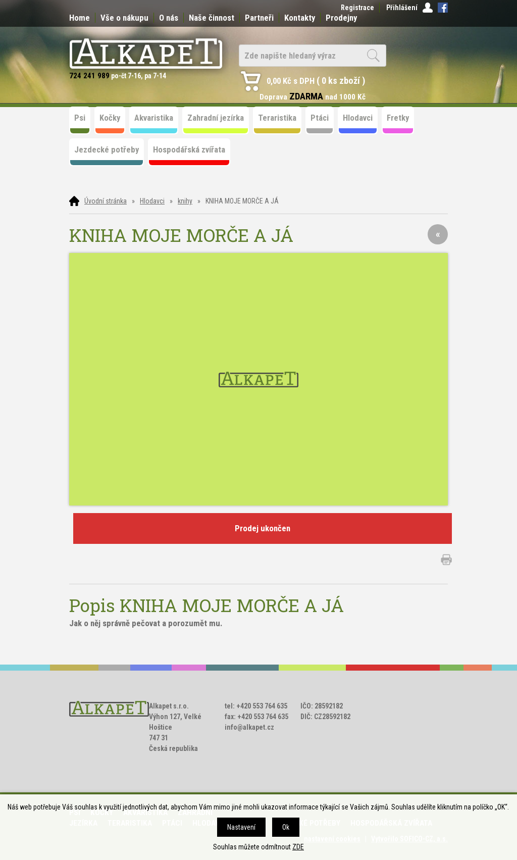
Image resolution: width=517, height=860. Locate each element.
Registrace (357, 8)
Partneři (259, 18)
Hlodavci (152, 201)
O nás (168, 18)
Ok (285, 827)
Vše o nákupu (124, 18)
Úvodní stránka (105, 201)
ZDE (298, 847)
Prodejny (341, 18)
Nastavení (241, 827)
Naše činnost (211, 18)
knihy (185, 201)
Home (79, 18)
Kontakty (299, 18)
